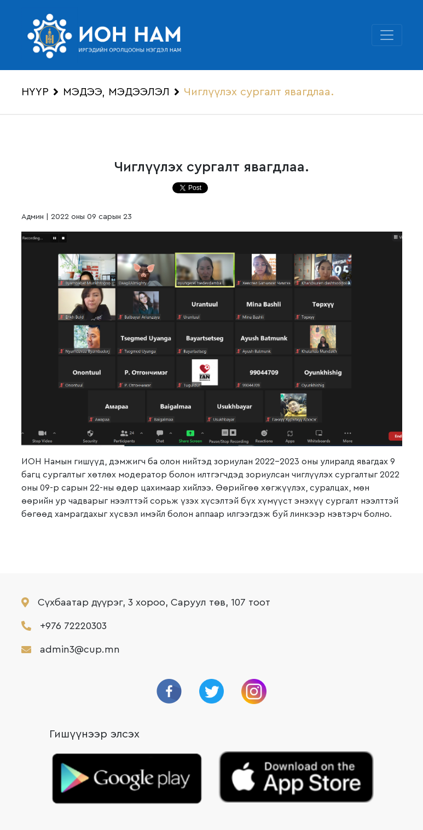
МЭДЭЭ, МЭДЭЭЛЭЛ (116, 92)
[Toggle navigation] (387, 35)
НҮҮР (35, 92)
